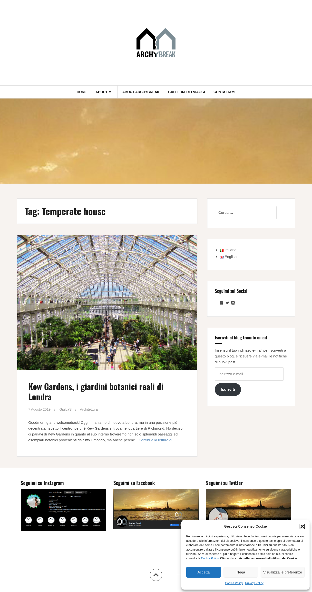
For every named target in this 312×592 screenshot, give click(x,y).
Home (82, 92)
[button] (302, 526)
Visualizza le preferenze (282, 572)
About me (105, 92)
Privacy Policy (254, 583)
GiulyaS (66, 409)
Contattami (224, 92)
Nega (240, 572)
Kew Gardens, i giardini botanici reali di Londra (102, 391)
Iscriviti (228, 389)
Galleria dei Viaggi (186, 92)
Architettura (91, 409)
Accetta (203, 572)
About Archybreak (141, 92)
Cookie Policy (210, 558)
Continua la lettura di (155, 440)
